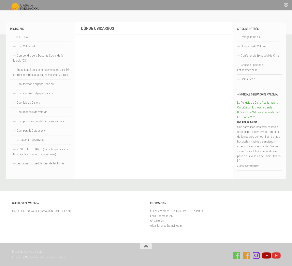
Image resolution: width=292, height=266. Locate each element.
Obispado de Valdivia (253, 46)
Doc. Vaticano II (26, 46)
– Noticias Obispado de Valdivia (257, 94)
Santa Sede (248, 79)
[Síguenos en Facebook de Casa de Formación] (237, 255)
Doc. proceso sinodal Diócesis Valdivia (40, 121)
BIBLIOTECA (21, 37)
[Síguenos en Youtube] (266, 255)
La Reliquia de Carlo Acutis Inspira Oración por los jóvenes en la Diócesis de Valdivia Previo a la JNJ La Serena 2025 (258, 110)
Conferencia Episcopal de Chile (260, 55)
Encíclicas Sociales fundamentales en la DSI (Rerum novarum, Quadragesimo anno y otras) (41, 72)
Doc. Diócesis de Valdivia (32, 112)
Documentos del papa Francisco (36, 93)
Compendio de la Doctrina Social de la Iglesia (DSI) (38, 58)
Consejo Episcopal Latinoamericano (250, 67)
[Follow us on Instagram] (256, 255)
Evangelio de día (251, 37)
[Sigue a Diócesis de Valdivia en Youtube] (276, 255)
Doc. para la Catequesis (31, 130)
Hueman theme (57, 257)
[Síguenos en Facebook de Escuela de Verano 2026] (247, 255)
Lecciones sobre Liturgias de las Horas (40, 163)
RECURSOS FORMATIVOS (29, 140)
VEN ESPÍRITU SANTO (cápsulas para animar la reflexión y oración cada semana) (41, 151)
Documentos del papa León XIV (36, 84)
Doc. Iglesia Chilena (29, 102)
